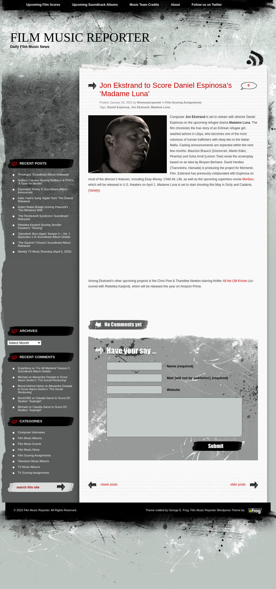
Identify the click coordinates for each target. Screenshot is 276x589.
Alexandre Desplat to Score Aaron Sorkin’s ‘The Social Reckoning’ (43, 378)
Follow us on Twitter (207, 5)
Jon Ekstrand (140, 107)
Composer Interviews (31, 432)
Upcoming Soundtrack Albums (95, 5)
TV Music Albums (29, 466)
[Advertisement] (43, 123)
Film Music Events (29, 443)
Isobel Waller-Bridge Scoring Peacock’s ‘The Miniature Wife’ (43, 208)
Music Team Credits (144, 5)
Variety (94, 190)
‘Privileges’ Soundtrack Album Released (43, 174)
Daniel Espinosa (118, 107)
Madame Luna (160, 107)
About (175, 5)
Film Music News (29, 449)
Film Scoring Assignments (34, 455)
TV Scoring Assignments (33, 472)
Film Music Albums (30, 438)
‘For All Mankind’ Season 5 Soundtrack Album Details (44, 370)
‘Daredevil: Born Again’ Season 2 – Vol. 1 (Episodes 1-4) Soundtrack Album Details (44, 235)
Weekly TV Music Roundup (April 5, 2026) (44, 251)
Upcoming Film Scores (43, 5)
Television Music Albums (33, 461)
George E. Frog (179, 510)
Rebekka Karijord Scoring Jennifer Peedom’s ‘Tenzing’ (40, 226)
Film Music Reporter (80, 37)
